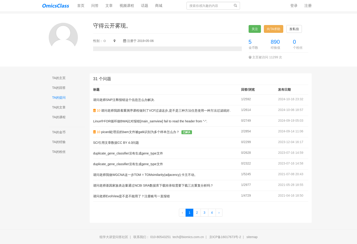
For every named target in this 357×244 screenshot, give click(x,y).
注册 (308, 6)
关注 (255, 29)
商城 (158, 6)
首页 (82, 5)
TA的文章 (59, 107)
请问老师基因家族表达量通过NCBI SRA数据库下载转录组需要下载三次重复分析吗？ (153, 185)
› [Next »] (219, 212)
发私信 (294, 29)
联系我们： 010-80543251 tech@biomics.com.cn (168, 237)
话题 (144, 6)
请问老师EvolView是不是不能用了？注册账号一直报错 (131, 196)
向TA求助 (273, 29)
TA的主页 (59, 78)
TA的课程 (59, 117)
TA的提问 (59, 97)
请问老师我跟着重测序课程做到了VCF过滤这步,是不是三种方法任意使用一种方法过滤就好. (165, 110)
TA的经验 (59, 142)
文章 (109, 6)
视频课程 (127, 6)
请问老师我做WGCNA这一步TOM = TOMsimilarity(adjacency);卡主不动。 (145, 175)
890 (275, 42)
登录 (294, 6)
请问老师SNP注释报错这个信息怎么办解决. (124, 100)
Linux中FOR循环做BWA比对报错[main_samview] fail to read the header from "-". (150, 121)
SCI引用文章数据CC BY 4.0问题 (116, 142)
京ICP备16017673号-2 (225, 237)
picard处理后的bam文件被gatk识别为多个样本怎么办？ (140, 132)
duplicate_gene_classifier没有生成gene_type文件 (128, 153)
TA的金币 (59, 132)
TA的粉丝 (59, 152)
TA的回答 (59, 88)
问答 (95, 6)
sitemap (252, 237)
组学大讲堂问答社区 (113, 237)
